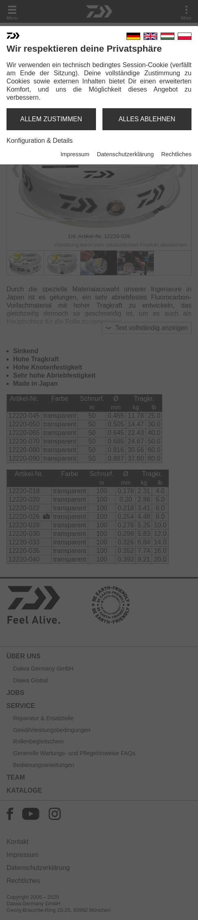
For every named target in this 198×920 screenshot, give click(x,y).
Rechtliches (176, 154)
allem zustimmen (51, 119)
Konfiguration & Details (40, 140)
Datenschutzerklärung (125, 154)
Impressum (75, 154)
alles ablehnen (146, 119)
